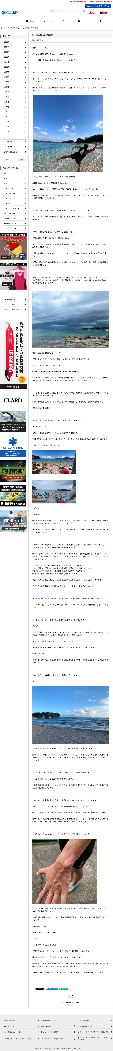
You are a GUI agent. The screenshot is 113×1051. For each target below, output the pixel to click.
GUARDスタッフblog (70, 1006)
